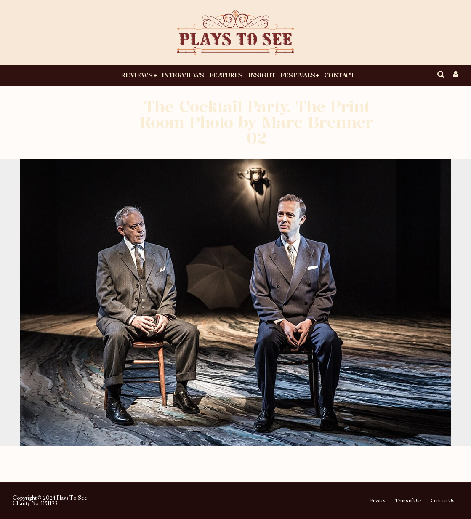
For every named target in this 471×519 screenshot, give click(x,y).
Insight (261, 75)
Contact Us (442, 500)
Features (226, 75)
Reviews (136, 75)
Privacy (378, 500)
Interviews (183, 75)
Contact (339, 75)
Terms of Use (408, 500)
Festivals (297, 75)
